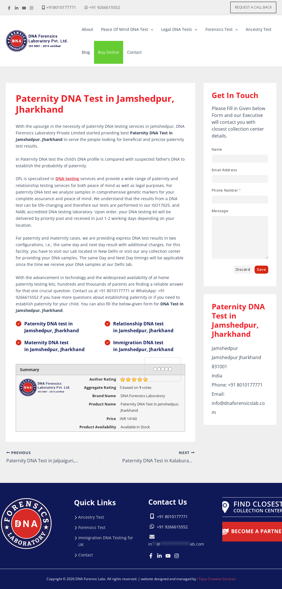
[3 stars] (163, 369)
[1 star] (155, 369)
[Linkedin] (159, 555)
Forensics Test (91, 527)
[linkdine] (17, 8)
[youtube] (24, 8)
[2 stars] (159, 369)
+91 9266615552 (104, 7)
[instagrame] (31, 8)
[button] (253, 7)
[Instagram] (176, 555)
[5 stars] (170, 369)
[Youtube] (168, 555)
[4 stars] (166, 369)
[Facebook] (9, 8)
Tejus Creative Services (217, 578)
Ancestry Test (91, 517)
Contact (85, 555)
